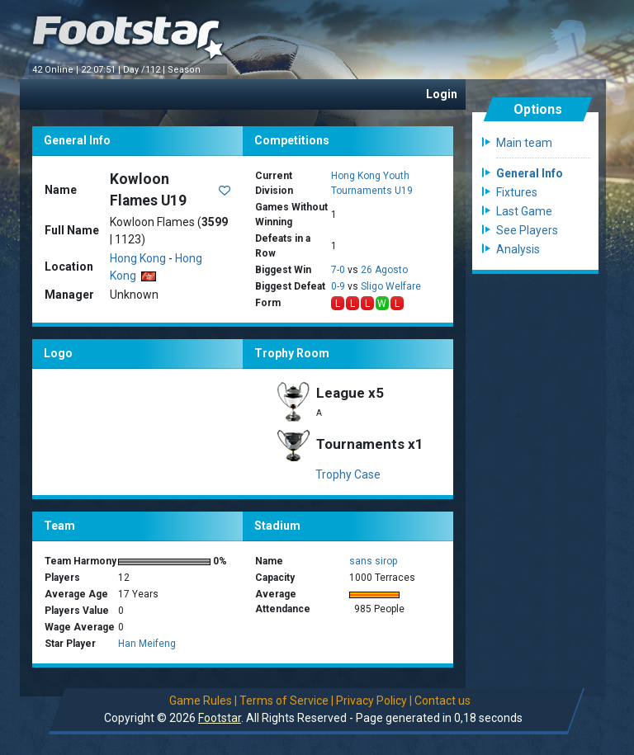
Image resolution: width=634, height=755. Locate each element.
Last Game (524, 211)
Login (441, 94)
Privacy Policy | (374, 700)
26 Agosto (384, 270)
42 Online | (56, 69)
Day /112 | (145, 69)
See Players (527, 230)
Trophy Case (348, 474)
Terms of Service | (286, 700)
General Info (529, 173)
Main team (524, 142)
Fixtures (516, 192)
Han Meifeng (147, 643)
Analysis (518, 249)
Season (185, 69)
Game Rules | (203, 700)
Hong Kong (138, 258)
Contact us (442, 700)
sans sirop (373, 561)
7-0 (338, 270)
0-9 (338, 286)
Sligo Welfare (391, 286)
